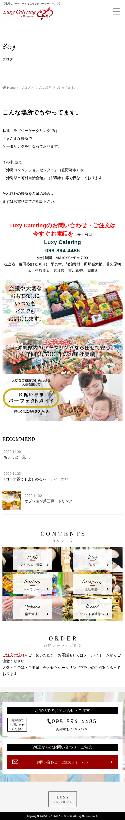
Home (9, 87)
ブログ (26, 87)
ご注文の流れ (13, 655)
